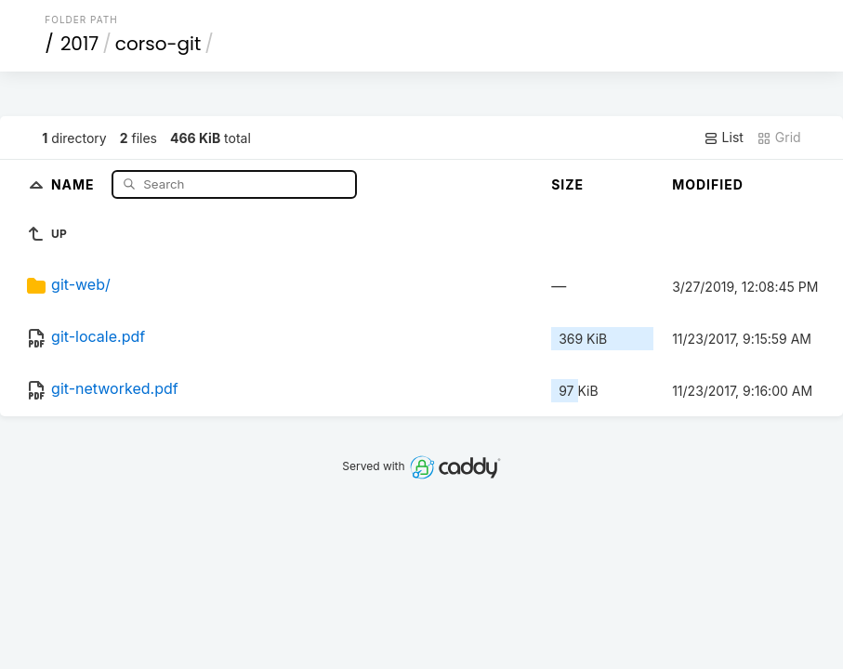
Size (567, 184)
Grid (779, 137)
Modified (708, 184)
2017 (79, 44)
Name (75, 183)
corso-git (158, 44)
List (724, 137)
